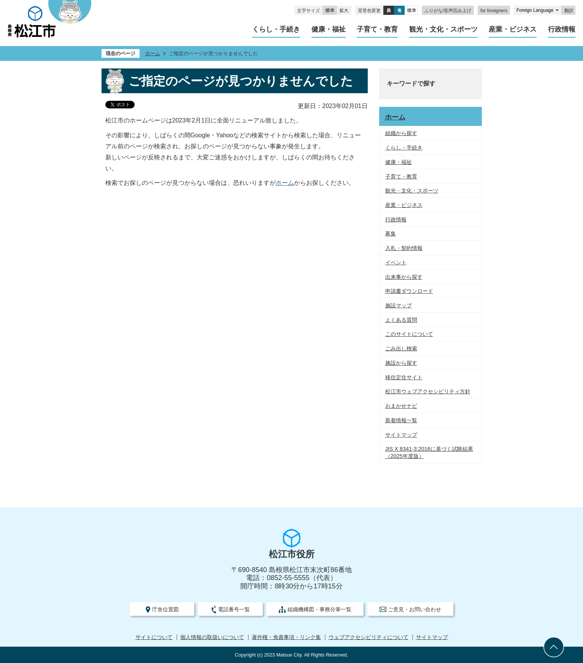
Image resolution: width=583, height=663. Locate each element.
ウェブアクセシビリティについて (368, 637)
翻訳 (568, 10)
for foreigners (493, 10)
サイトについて (154, 637)
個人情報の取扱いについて (212, 637)
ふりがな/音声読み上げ (447, 10)
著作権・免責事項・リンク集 (286, 637)
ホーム (152, 53)
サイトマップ (432, 637)
